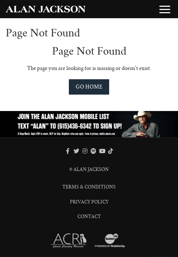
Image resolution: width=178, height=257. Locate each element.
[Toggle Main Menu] (164, 9)
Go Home (89, 87)
